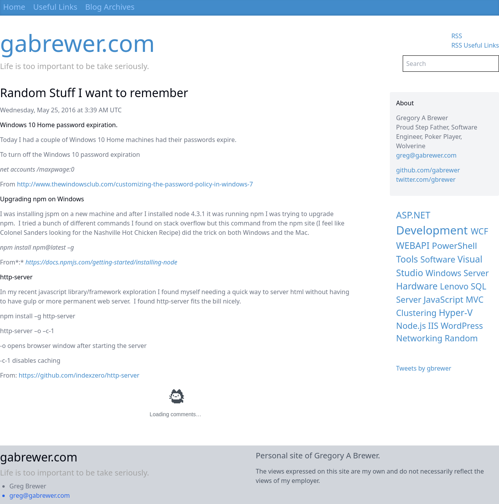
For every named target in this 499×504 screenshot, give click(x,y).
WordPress (462, 325)
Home (14, 7)
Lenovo (454, 286)
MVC (474, 299)
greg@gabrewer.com (426, 155)
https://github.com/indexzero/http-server (79, 375)
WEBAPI (413, 245)
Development (432, 230)
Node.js (411, 325)
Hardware (416, 286)
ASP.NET (413, 215)
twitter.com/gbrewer (426, 179)
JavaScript (444, 299)
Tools (407, 259)
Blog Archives (110, 7)
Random (461, 338)
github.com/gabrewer (428, 170)
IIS (433, 325)
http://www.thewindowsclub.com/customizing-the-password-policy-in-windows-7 (135, 184)
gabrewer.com (77, 43)
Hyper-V (455, 312)
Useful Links (55, 7)
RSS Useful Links (475, 45)
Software (437, 259)
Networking (419, 338)
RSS (456, 36)
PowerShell (454, 246)
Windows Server (457, 273)
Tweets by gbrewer (423, 368)
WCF (479, 231)
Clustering (416, 312)
